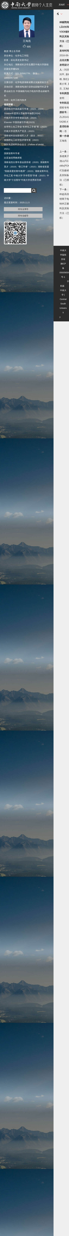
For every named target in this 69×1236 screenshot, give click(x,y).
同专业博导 (23, 209)
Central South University (63, 308)
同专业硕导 (23, 216)
